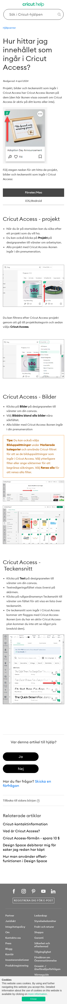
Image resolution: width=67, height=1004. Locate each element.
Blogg (8, 948)
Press (8, 943)
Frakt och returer (44, 926)
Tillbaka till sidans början (21, 800)
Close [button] (33, 999)
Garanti (39, 937)
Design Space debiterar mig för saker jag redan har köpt (29, 847)
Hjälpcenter (9, 27)
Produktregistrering (16, 965)
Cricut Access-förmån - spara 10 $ (31, 838)
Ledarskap (40, 915)
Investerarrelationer (17, 959)
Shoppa (38, 932)
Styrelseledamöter (45, 921)
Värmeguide (41, 974)
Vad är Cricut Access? (21, 831)
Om (7, 932)
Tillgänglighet (42, 951)
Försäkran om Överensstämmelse (45, 959)
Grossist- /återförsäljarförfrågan (47, 967)
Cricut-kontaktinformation (25, 824)
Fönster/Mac (33, 192)
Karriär (9, 954)
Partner (9, 915)
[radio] (21, 756)
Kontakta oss (13, 937)
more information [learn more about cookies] (37, 994)
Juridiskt (10, 921)
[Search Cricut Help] (33, 14)
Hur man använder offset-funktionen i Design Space (25, 858)
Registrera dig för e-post (33, 900)
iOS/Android (33, 201)
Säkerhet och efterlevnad (42, 945)
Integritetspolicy (15, 926)
